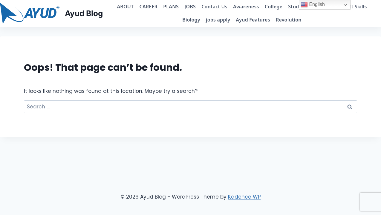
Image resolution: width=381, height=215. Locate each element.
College (273, 6)
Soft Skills (355, 6)
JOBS (190, 6)
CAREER (149, 6)
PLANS (171, 6)
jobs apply (218, 19)
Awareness (246, 6)
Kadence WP (244, 196)
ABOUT (125, 6)
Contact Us (214, 6)
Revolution (289, 19)
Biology (191, 19)
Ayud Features (253, 19)
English (313, 4)
